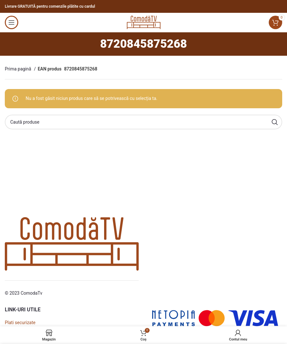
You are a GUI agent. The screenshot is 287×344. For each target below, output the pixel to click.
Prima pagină (18, 68)
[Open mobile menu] (11, 22)
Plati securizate (20, 322)
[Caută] (143, 122)
